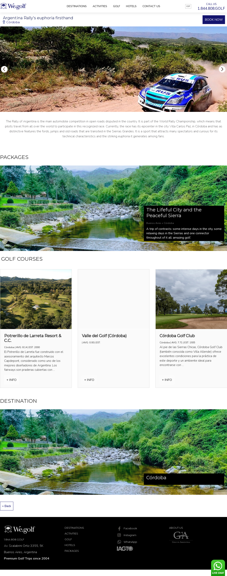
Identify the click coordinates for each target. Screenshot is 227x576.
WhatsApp (127, 541)
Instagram (126, 535)
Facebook (127, 528)
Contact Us (151, 6)
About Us (176, 527)
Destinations (77, 6)
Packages (72, 550)
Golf (116, 6)
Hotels (131, 6)
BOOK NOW (214, 19)
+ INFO (11, 380)
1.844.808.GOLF (14, 539)
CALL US (211, 6)
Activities (100, 6)
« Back (6, 506)
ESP (188, 6)
